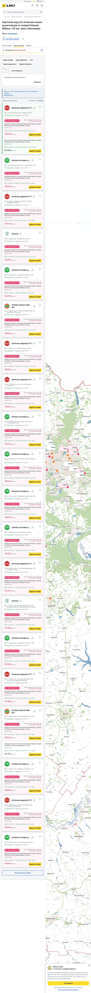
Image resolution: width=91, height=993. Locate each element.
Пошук (4, 12)
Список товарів (37, 5)
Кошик (41, 5)
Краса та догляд (17, 16)
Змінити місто (8, 95)
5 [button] (69, 458)
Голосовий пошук (41, 12)
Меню (4, 5)
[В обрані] (40, 106)
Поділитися (22, 39)
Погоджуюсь (68, 983)
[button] (62, 487)
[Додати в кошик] (35, 134)
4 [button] (67, 455)
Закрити (89, 965)
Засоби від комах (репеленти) (32, 16)
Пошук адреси (3, 50)
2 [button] (50, 598)
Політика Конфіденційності (68, 990)
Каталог (7, 16)
